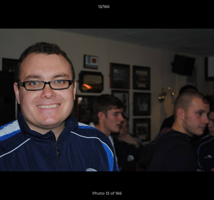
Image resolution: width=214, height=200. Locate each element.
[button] (194, 8)
